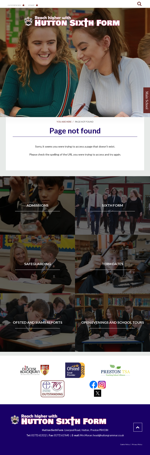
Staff (33, 5)
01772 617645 (62, 435)
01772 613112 (39, 435)
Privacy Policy (137, 444)
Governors (16, 5)
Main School (147, 100)
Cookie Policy (125, 444)
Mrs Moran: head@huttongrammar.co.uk (102, 435)
